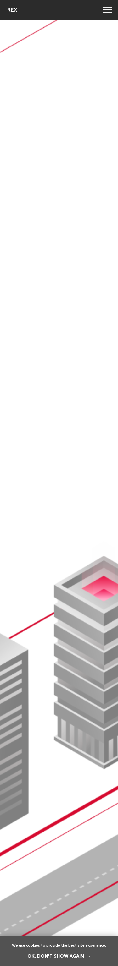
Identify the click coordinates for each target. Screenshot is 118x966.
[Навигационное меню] (107, 10)
